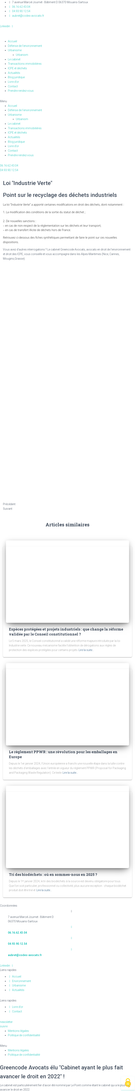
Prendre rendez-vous (21, 90)
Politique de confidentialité (24, 1035)
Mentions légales (18, 1030)
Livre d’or (13, 81)
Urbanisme (15, 50)
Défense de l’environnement (25, 45)
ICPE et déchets (17, 68)
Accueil (12, 41)
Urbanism (24, 54)
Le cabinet (14, 59)
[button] (67, 101)
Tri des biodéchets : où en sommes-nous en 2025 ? (53, 874)
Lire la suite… (86, 650)
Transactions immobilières (25, 63)
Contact (13, 86)
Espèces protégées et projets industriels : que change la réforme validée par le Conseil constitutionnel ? (66, 632)
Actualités (14, 72)
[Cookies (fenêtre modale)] (128, 1083)
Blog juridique (16, 77)
